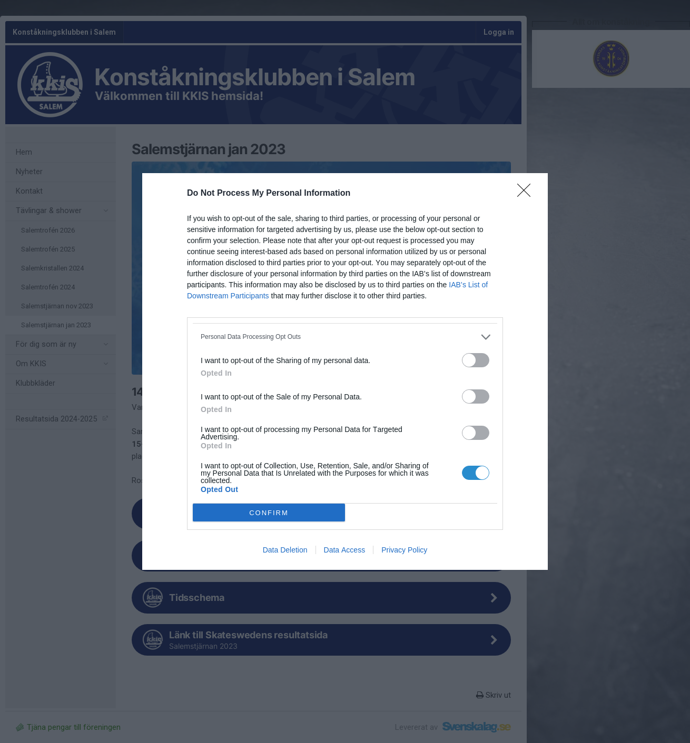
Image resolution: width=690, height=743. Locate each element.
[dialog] (345, 371)
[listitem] (345, 337)
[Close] (527, 194)
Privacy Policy (404, 550)
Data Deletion (285, 550)
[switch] (475, 360)
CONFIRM (269, 513)
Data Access (345, 550)
